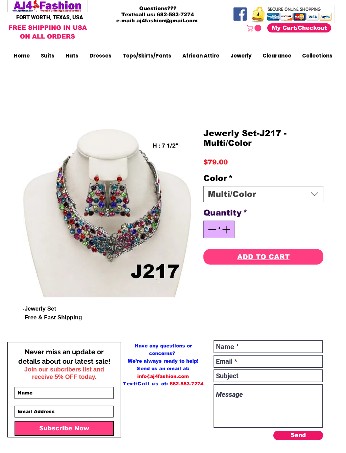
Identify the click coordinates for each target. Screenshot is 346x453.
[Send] (298, 435)
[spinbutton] (219, 229)
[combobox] (263, 194)
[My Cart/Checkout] (299, 27)
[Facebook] (240, 14)
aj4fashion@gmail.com (167, 20)
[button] (254, 28)
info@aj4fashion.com (163, 376)
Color (218, 178)
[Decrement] (211, 229)
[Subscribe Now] (64, 428)
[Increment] (226, 229)
